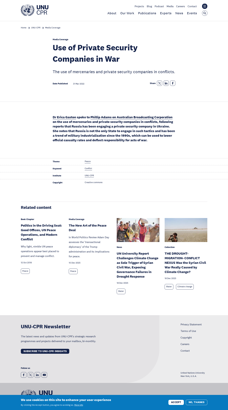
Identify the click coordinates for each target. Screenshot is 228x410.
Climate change (184, 286)
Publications (147, 13)
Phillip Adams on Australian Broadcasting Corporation (131, 117)
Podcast (159, 6)
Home (23, 28)
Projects (139, 6)
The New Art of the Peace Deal (88, 227)
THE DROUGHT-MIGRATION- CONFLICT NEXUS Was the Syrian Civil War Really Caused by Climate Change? (185, 263)
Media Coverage (52, 28)
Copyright (186, 337)
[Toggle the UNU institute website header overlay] (204, 6)
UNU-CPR (35, 28)
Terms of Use (188, 331)
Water (121, 291)
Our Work (127, 13)
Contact (192, 6)
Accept (176, 402)
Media (170, 6)
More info (78, 405)
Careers (180, 6)
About (111, 13)
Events (192, 13)
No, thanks (197, 402)
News (179, 13)
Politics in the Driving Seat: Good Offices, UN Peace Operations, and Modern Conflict (41, 232)
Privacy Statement (191, 324)
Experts (165, 13)
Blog (149, 6)
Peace (25, 271)
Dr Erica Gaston (64, 117)
